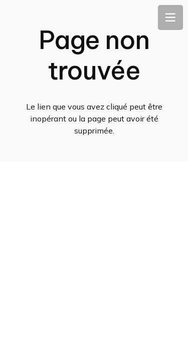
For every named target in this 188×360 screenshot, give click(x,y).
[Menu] (170, 17)
